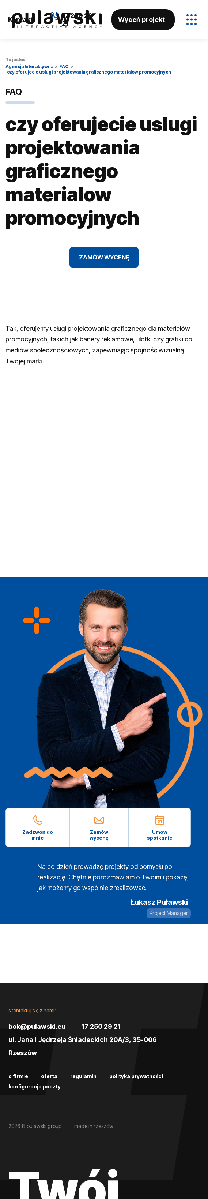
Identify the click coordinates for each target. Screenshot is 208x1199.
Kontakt (20, 19)
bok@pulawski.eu (36, 1026)
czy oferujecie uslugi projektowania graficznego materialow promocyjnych (89, 72)
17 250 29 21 (101, 1026)
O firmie (18, 1076)
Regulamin (83, 1076)
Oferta (49, 1076)
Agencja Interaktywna (29, 66)
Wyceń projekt (141, 19)
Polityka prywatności (136, 1076)
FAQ (64, 66)
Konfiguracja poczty (34, 1086)
